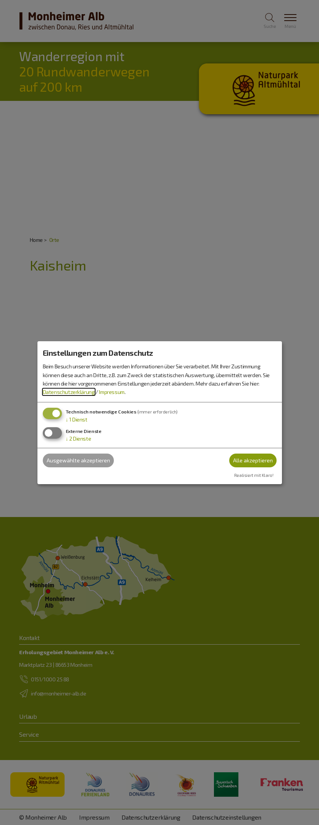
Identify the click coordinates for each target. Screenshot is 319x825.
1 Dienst (76, 419)
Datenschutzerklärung (69, 392)
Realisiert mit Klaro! (254, 475)
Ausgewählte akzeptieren (78, 460)
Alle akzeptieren (253, 460)
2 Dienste (78, 438)
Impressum (111, 392)
